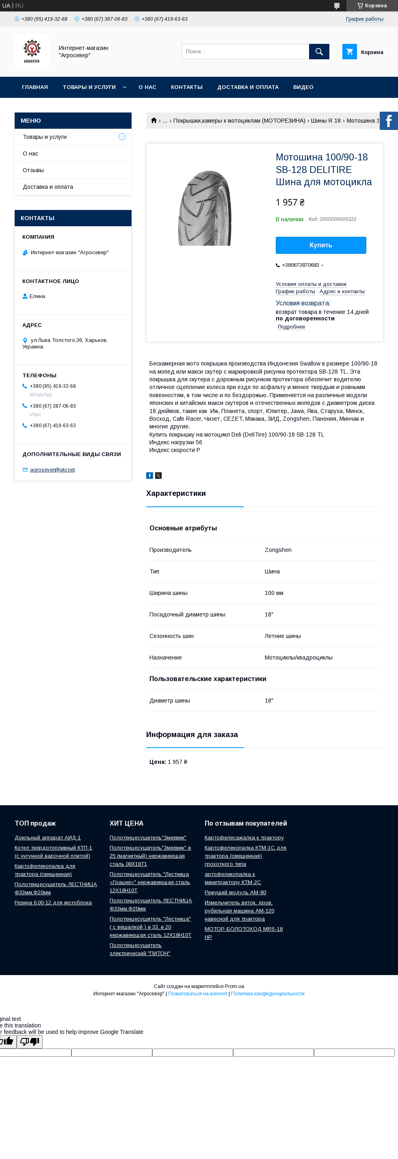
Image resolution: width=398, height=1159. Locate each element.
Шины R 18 (326, 120)
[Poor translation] (30, 1042)
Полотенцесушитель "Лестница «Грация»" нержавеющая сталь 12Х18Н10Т (150, 882)
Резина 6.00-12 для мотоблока (53, 903)
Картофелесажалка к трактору (244, 838)
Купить (321, 245)
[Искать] (319, 51)
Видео (303, 87)
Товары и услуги (89, 87)
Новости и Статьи (51, 108)
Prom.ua (234, 986)
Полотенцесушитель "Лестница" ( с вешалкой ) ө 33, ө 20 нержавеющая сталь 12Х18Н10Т (150, 927)
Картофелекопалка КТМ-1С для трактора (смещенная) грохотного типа (245, 856)
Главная (35, 87)
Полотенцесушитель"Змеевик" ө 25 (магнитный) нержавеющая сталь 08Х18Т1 (150, 856)
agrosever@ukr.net (52, 470)
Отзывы (33, 170)
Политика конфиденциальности (268, 994)
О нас (147, 87)
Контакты (187, 87)
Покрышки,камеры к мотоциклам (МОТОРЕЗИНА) (239, 120)
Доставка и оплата (248, 87)
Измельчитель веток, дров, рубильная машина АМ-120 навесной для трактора (239, 911)
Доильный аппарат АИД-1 (48, 838)
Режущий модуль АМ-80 (235, 892)
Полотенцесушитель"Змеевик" (148, 838)
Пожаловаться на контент (197, 994)
